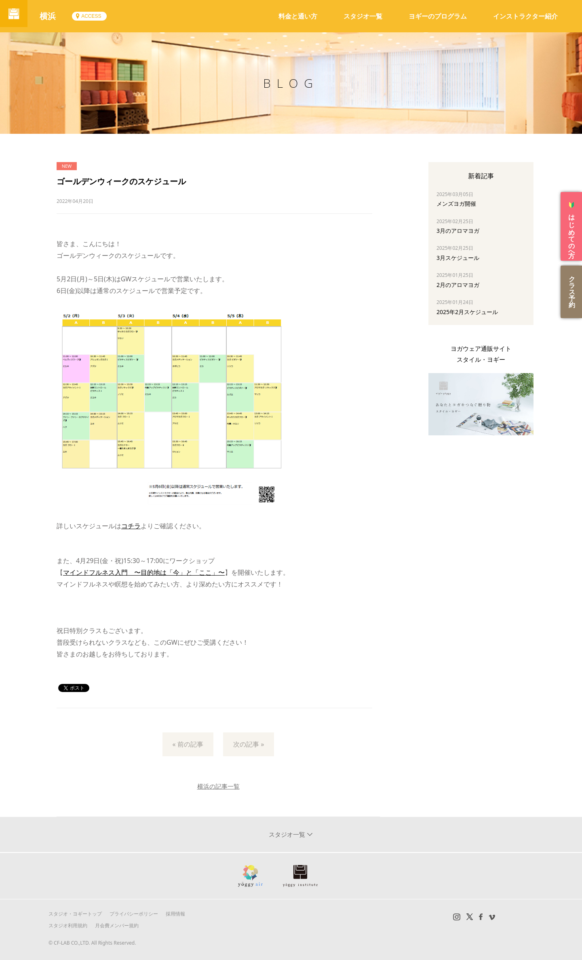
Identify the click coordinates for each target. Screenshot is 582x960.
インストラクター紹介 (525, 16)
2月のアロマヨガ (457, 285)
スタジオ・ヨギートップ (75, 913)
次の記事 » (248, 744)
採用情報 (175, 913)
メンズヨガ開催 (456, 203)
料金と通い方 (297, 16)
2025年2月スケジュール (467, 312)
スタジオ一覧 (363, 16)
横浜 (52, 16)
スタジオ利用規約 (67, 925)
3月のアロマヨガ (457, 230)
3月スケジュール (457, 258)
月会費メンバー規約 (117, 925)
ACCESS (96, 16)
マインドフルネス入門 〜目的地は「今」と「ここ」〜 (144, 572)
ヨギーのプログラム (438, 16)
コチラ (131, 525)
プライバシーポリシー (134, 913)
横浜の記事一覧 (218, 786)
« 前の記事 (188, 744)
